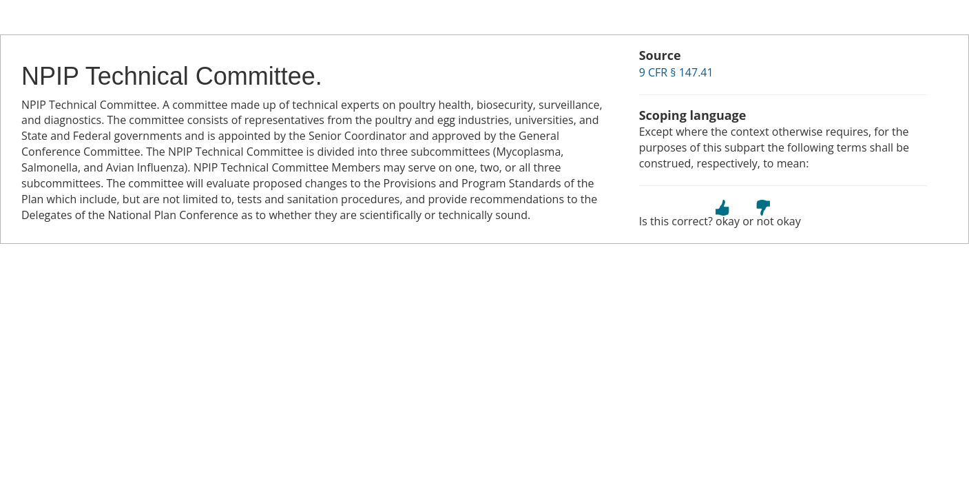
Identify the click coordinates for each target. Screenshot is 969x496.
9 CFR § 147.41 (676, 72)
